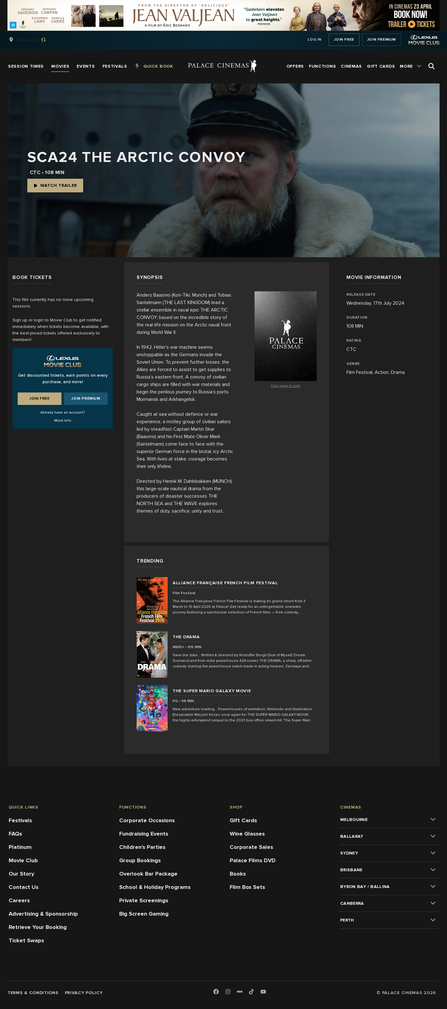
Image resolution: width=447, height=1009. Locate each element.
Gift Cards (243, 820)
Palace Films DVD (253, 860)
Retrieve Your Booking (38, 927)
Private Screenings (143, 900)
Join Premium (381, 39)
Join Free (344, 39)
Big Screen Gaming (144, 913)
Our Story (21, 873)
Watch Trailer (55, 185)
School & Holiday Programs (155, 887)
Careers (19, 900)
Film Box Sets (247, 887)
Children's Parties (142, 847)
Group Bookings (140, 860)
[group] (33, 40)
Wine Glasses (247, 833)
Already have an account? (62, 412)
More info (62, 420)
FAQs (15, 833)
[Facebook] (216, 992)
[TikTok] (251, 991)
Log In (315, 39)
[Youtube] (263, 992)
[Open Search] (431, 66)
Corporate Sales (251, 847)
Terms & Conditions (33, 992)
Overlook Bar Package (148, 873)
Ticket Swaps (26, 940)
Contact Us (23, 887)
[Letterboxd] (239, 991)
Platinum (20, 847)
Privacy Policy (84, 992)
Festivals (20, 820)
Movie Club (23, 860)
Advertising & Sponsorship (43, 913)
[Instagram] (228, 992)
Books (238, 873)
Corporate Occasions (147, 820)
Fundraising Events (143, 833)
